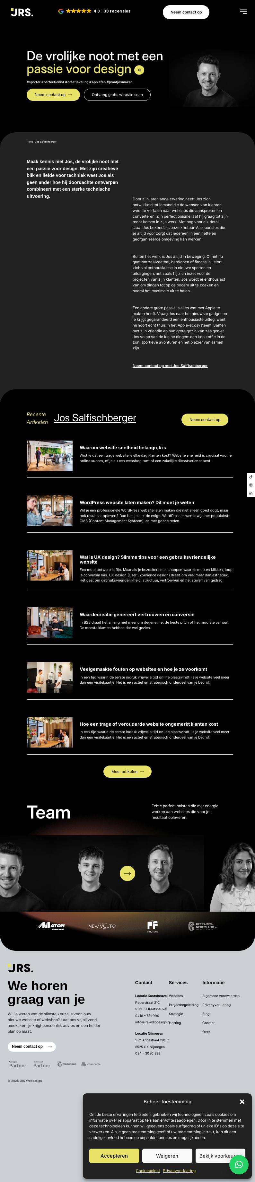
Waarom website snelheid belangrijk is (123, 447)
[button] (242, 1102)
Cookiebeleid (148, 1170)
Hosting (175, 1023)
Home (30, 141)
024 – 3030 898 (147, 1053)
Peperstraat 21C (147, 1002)
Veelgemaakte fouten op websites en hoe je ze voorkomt (143, 669)
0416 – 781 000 (147, 1016)
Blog (205, 1014)
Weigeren (167, 1156)
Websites (176, 996)
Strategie (176, 1014)
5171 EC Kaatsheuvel (151, 1009)
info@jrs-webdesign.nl (153, 1022)
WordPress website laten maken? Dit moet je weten (137, 502)
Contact (208, 1023)
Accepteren (114, 1156)
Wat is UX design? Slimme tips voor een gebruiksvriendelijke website (148, 559)
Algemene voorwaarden (221, 996)
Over (206, 1032)
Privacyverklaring (179, 1170)
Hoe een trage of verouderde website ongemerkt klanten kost (149, 724)
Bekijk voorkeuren (220, 1156)
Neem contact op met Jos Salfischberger (170, 365)
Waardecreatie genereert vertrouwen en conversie (137, 614)
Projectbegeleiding (183, 1005)
